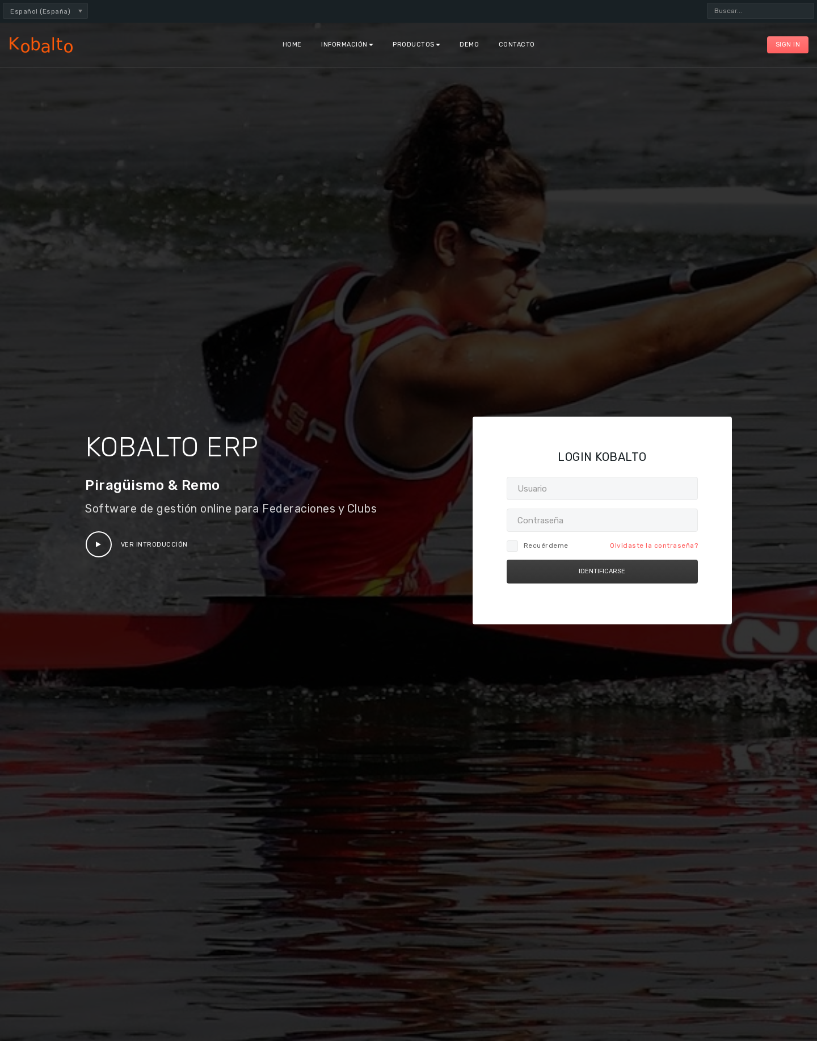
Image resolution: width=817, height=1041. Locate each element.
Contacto (517, 44)
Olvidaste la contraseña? (654, 545)
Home (292, 44)
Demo (469, 44)
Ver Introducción (137, 544)
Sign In (788, 44)
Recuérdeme (537, 545)
